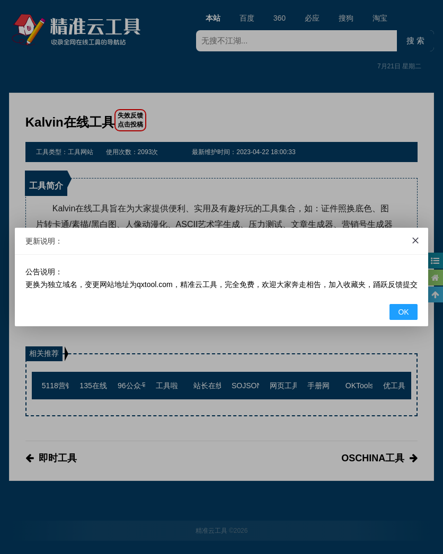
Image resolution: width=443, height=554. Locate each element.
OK (403, 312)
